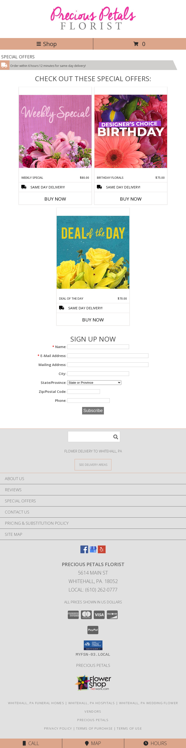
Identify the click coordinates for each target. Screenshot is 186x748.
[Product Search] (94, 436)
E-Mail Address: (52, 355)
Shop (46, 44)
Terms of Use (129, 728)
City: (62, 373)
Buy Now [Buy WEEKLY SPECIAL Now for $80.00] (55, 199)
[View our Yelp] (102, 551)
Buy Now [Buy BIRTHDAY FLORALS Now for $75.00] (131, 199)
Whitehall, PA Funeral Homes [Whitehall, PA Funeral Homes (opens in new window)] (36, 703)
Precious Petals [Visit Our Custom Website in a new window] (93, 665)
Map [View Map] (93, 743)
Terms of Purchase (94, 728)
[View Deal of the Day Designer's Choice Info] (93, 252)
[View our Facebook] (84, 551)
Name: (59, 346)
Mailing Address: (52, 364)
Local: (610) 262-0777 (93, 589)
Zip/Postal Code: (52, 391)
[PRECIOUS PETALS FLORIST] (93, 31)
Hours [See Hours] (155, 743)
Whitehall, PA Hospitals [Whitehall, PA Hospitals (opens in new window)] (91, 703)
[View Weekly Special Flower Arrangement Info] (55, 131)
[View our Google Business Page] (93, 551)
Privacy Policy (58, 728)
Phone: (60, 400)
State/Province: (53, 382)
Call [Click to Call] (31, 743)
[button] (93, 645)
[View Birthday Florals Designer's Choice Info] (130, 131)
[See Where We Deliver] (93, 464)
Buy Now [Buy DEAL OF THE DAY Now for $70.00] (93, 320)
